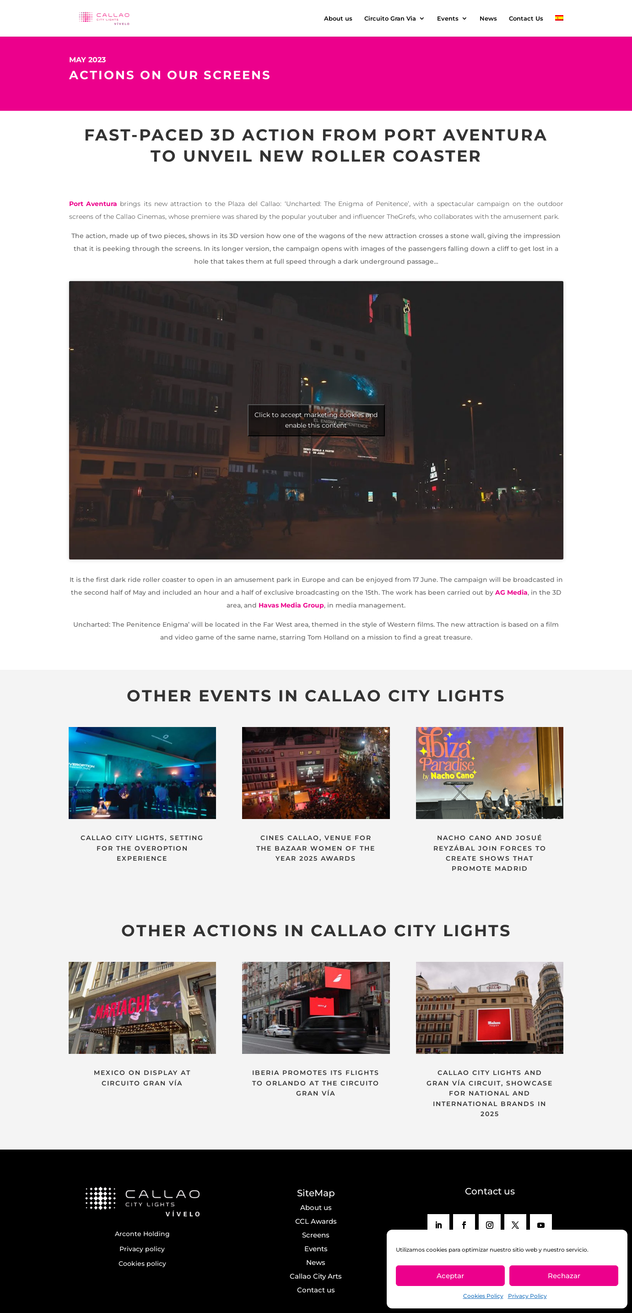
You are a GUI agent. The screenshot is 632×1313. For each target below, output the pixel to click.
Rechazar (564, 1275)
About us (338, 18)
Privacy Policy (527, 1295)
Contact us (316, 1290)
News (488, 18)
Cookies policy (142, 1263)
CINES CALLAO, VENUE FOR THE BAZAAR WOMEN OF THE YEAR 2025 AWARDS (315, 848)
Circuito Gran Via (390, 18)
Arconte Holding (142, 1234)
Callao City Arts (316, 1276)
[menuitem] (559, 26)
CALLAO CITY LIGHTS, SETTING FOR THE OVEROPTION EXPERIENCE (142, 848)
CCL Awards (316, 1221)
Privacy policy (142, 1249)
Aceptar (450, 1275)
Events (448, 18)
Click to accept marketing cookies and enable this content (316, 420)
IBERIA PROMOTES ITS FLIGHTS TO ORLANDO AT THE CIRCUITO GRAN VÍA (315, 1083)
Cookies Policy (483, 1295)
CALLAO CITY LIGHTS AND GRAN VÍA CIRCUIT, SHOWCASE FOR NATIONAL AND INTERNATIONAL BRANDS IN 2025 (490, 1093)
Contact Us (526, 18)
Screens (316, 1235)
